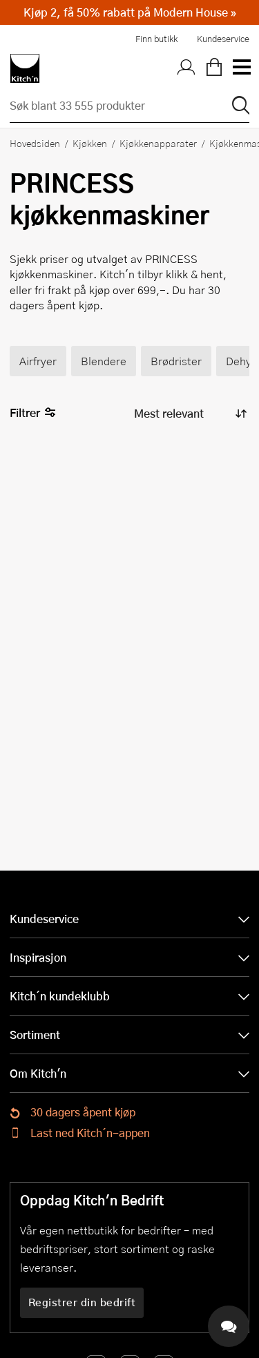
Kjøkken (90, 143)
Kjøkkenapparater (158, 143)
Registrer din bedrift (82, 1302)
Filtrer (33, 413)
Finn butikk (156, 38)
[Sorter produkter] (189, 413)
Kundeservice (223, 38)
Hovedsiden (35, 143)
